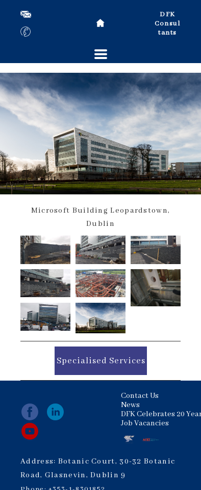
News (130, 405)
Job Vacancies (145, 423)
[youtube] (29, 431)
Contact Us (140, 395)
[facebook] (29, 411)
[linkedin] (55, 411)
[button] (100, 54)
